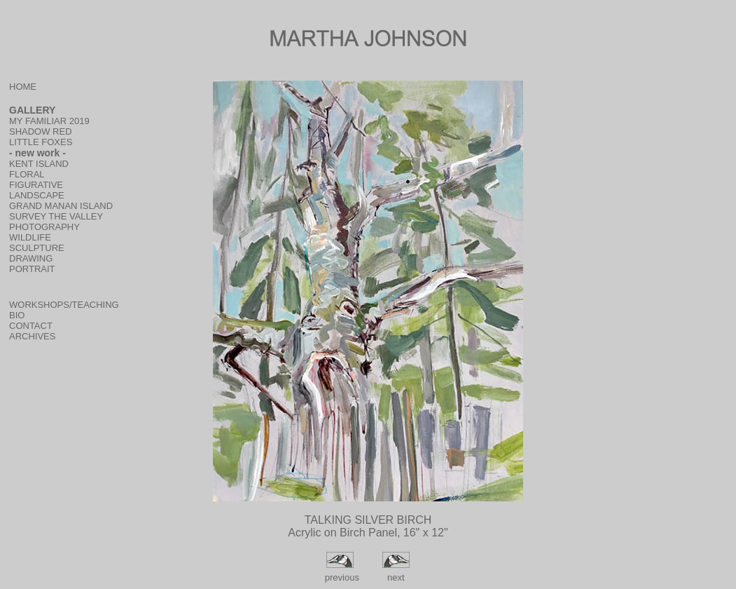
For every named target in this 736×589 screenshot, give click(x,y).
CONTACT (31, 325)
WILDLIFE (30, 237)
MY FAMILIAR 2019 (49, 121)
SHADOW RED (40, 131)
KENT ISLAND (39, 163)
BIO (17, 315)
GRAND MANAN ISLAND (61, 206)
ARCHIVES (32, 336)
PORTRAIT (32, 269)
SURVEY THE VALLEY (56, 216)
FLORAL (27, 174)
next (396, 577)
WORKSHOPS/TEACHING (64, 304)
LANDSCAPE (36, 195)
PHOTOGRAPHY (44, 227)
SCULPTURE (36, 248)
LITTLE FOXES (40, 142)
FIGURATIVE (36, 185)
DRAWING (31, 258)
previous (340, 577)
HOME (22, 86)
